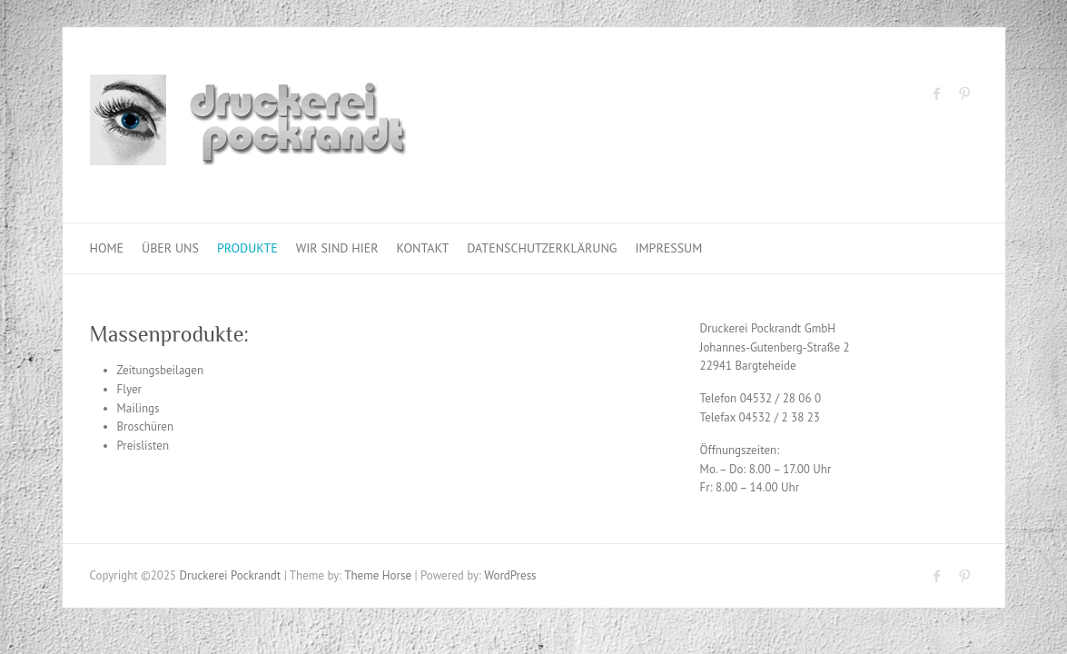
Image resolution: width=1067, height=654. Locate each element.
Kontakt (423, 248)
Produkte (247, 248)
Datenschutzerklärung (542, 248)
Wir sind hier (337, 248)
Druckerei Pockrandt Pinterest (964, 93)
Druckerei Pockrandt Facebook (937, 93)
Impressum (668, 248)
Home (107, 248)
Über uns (170, 248)
